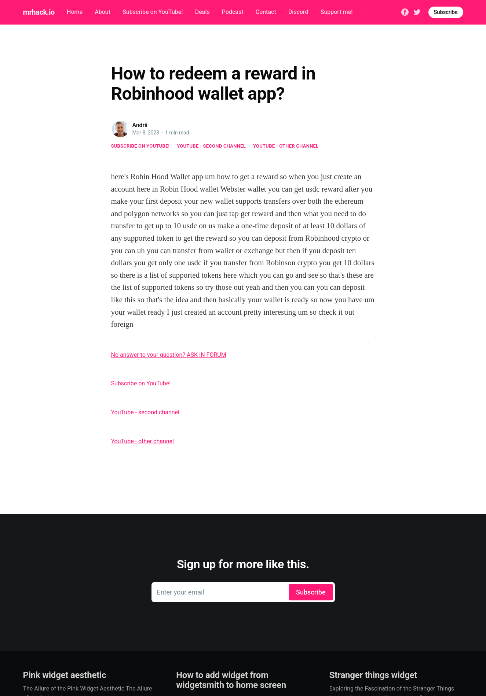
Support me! (337, 11)
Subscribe (446, 12)
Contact (266, 11)
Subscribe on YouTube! (153, 11)
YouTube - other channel (286, 146)
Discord (298, 11)
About (102, 11)
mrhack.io (39, 12)
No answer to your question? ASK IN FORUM (168, 354)
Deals (202, 11)
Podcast (233, 11)
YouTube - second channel (211, 146)
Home (75, 11)
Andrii (140, 125)
